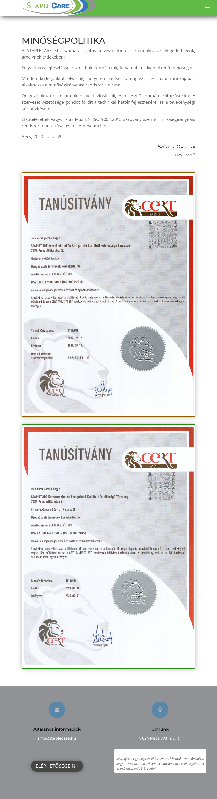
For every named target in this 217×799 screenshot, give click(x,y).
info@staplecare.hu (57, 738)
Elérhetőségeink (57, 766)
